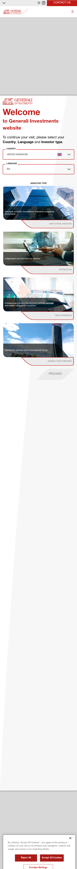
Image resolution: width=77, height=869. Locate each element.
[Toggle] (72, 12)
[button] (39, 3)
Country (11, 149)
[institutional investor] (52, 224)
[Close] (70, 848)
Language (11, 163)
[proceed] (55, 374)
